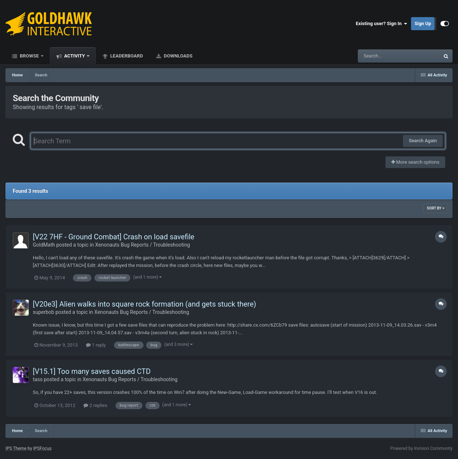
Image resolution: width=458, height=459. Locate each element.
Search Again (423, 140)
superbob (43, 312)
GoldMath (44, 245)
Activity (74, 56)
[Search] (380, 56)
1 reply (96, 345)
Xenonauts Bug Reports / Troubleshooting (142, 245)
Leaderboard (126, 56)
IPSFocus (42, 448)
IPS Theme (16, 448)
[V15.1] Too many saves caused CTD (91, 371)
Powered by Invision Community (421, 448)
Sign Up (423, 23)
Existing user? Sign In (381, 23)
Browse (29, 56)
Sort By (436, 208)
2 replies (95, 405)
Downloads (177, 56)
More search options (415, 162)
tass (38, 379)
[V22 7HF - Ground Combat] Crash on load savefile (113, 236)
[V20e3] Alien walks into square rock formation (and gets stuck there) (144, 304)
